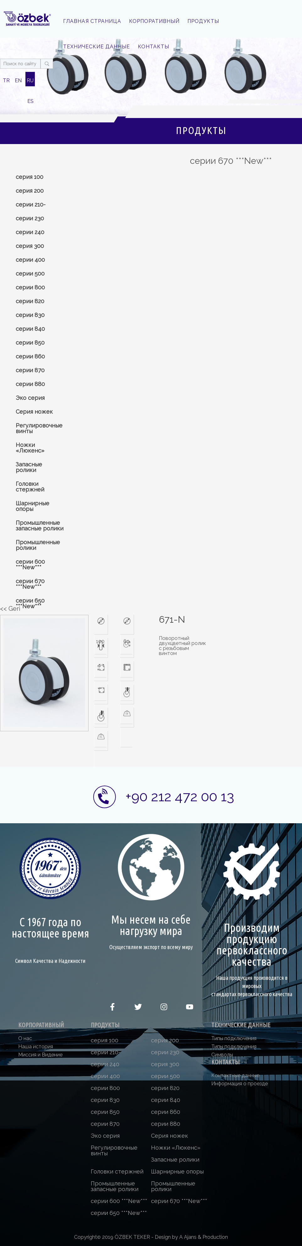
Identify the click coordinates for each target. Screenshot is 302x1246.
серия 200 (30, 190)
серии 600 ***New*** (30, 564)
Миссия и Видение (40, 1055)
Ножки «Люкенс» (30, 448)
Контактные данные (235, 1075)
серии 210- (31, 204)
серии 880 (30, 384)
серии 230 (30, 218)
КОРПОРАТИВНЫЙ (154, 21)
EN (18, 80)
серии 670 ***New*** (30, 584)
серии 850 (30, 342)
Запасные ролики (29, 467)
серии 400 (30, 259)
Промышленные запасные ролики (39, 525)
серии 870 (30, 370)
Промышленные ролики (38, 545)
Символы (222, 1055)
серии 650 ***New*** (30, 603)
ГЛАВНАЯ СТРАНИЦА (92, 21)
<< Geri (10, 608)
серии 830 (30, 315)
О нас (25, 1038)
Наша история (35, 1047)
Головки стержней (30, 487)
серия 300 (30, 246)
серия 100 (29, 177)
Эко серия (30, 398)
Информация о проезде (239, 1084)
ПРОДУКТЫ (203, 21)
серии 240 (30, 232)
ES (30, 101)
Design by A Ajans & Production (191, 1237)
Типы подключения (233, 1038)
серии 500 (30, 273)
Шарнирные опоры (32, 506)
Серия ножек (34, 411)
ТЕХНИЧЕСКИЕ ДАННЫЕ (96, 47)
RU (30, 80)
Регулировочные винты (39, 428)
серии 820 (30, 301)
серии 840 (30, 328)
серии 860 (30, 356)
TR (6, 80)
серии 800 (30, 287)
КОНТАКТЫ (153, 47)
